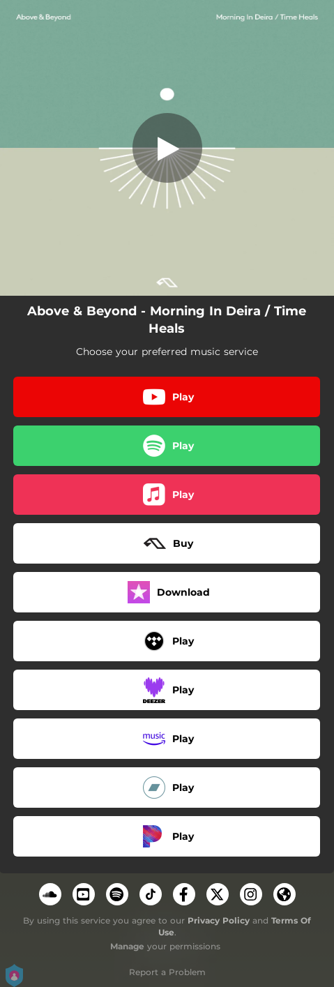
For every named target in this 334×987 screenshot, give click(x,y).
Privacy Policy (219, 920)
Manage (127, 946)
